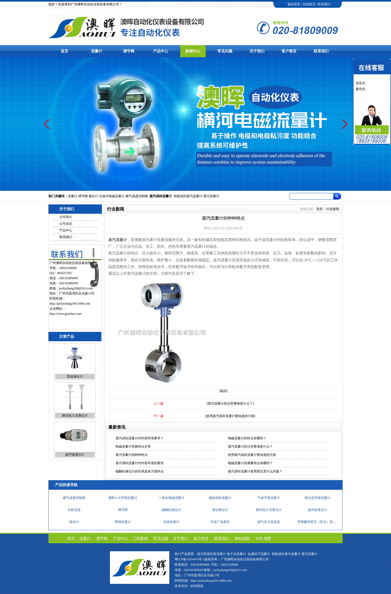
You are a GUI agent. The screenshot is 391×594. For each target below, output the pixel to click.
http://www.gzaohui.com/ (65, 314)
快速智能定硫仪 (123, 496)
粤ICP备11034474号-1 (190, 559)
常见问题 (224, 51)
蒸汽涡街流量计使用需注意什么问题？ (255, 471)
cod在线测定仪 (317, 496)
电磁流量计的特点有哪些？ (247, 438)
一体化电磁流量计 (171, 508)
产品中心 (160, 51)
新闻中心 (192, 51)
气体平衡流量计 (269, 508)
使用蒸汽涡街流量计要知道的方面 (252, 455)
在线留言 (309, 4)
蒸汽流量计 (211, 196)
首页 (64, 51)
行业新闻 (332, 209)
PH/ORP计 (74, 496)
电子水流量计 (236, 554)
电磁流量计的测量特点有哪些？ (250, 463)
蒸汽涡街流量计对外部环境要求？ (140, 438)
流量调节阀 (269, 496)
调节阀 (128, 51)
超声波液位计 (317, 520)
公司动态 (65, 224)
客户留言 (289, 51)
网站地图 (242, 539)
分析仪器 (74, 520)
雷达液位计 (75, 408)
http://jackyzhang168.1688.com (69, 303)
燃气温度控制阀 (136, 196)
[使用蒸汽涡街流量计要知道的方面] (230, 416)
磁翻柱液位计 (75, 369)
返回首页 (294, 4)
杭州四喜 (197, 586)
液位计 (93, 196)
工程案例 (140, 539)
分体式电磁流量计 (112, 196)
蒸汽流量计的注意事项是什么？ (250, 446)
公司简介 (65, 217)
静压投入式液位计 (75, 447)
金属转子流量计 (259, 554)
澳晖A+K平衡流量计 (122, 508)
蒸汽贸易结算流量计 (211, 554)
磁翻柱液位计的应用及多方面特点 (140, 471)
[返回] (223, 391)
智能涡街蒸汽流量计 (188, 196)
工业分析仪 (171, 496)
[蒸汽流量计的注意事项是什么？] (230, 403)
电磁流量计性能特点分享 (133, 446)
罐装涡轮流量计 (220, 508)
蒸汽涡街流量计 (161, 196)
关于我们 (257, 51)
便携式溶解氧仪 (220, 496)
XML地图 (263, 539)
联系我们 (324, 4)
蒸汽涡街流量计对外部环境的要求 (140, 463)
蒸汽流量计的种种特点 (132, 455)
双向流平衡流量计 (317, 508)
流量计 (96, 51)
